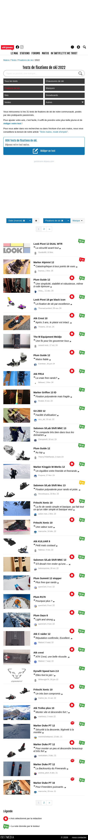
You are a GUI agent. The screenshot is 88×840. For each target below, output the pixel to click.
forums (36, 53)
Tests (14, 60)
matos (45, 53)
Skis (6, 95)
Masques (50, 88)
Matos (6, 60)
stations (25, 53)
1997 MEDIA (8, 837)
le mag (14, 53)
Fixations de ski (26, 60)
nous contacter (79, 837)
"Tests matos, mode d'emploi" (53, 132)
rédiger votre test (12, 123)
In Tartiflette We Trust (64, 53)
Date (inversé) (17, 220)
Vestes (7, 102)
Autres (65, 102)
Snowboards (52, 95)
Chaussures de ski (55, 81)
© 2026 (64, 837)
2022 (37, 60)
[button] (78, 47)
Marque (77, 220)
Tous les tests (11, 81)
